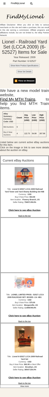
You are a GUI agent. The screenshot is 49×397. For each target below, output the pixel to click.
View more (24, 386)
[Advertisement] (24, 245)
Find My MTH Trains (17, 99)
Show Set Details (24, 72)
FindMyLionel (18, 3)
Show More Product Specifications (24, 66)
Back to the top (24, 216)
